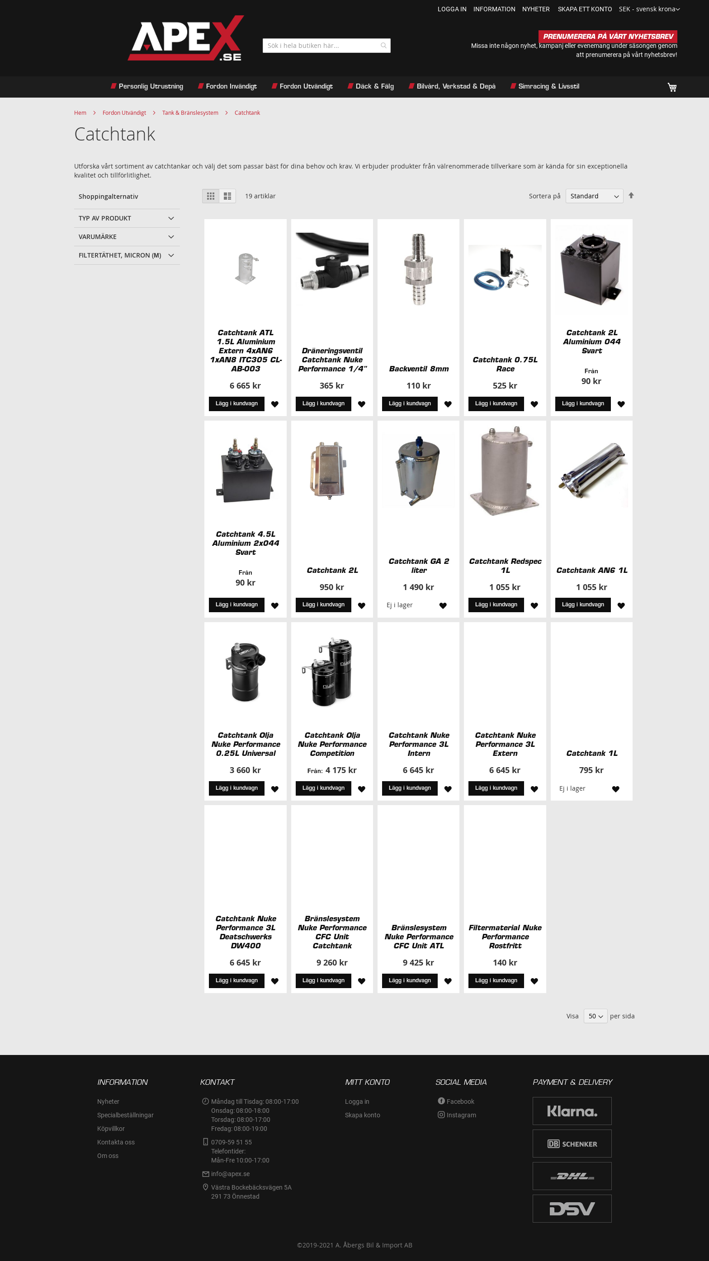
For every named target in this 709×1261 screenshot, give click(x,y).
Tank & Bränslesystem (190, 112)
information (494, 9)
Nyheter (108, 1101)
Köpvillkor (111, 1128)
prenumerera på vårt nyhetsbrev (631, 54)
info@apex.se (230, 1173)
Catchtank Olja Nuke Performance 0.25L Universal (245, 744)
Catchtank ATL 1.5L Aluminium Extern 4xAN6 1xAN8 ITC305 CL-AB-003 (245, 350)
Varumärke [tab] (98, 236)
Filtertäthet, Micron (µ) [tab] (120, 255)
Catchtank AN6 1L (591, 570)
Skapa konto (362, 1115)
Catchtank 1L (591, 753)
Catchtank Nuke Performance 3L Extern (505, 744)
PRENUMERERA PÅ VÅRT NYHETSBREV (608, 37)
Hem (80, 112)
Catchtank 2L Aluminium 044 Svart (591, 341)
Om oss (107, 1155)
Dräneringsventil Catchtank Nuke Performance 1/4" (332, 359)
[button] (649, 9)
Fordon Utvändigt (124, 112)
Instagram (461, 1115)
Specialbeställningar (125, 1115)
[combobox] (327, 45)
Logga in (452, 9)
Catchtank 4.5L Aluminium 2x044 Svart (245, 543)
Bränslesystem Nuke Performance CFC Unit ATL (418, 936)
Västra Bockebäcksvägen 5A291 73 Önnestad (251, 1192)
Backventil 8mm (419, 368)
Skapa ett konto (585, 9)
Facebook (460, 1101)
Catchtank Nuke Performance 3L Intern (418, 744)
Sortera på (545, 196)
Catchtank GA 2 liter (418, 566)
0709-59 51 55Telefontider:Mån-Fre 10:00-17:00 (240, 1151)
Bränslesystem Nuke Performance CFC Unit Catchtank (332, 932)
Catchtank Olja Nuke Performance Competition (332, 744)
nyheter (536, 9)
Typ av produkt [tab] (105, 218)
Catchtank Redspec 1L (505, 566)
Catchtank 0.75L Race (505, 364)
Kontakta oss (116, 1142)
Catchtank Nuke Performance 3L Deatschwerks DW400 (245, 932)
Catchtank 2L (332, 570)
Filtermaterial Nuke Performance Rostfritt (504, 936)
